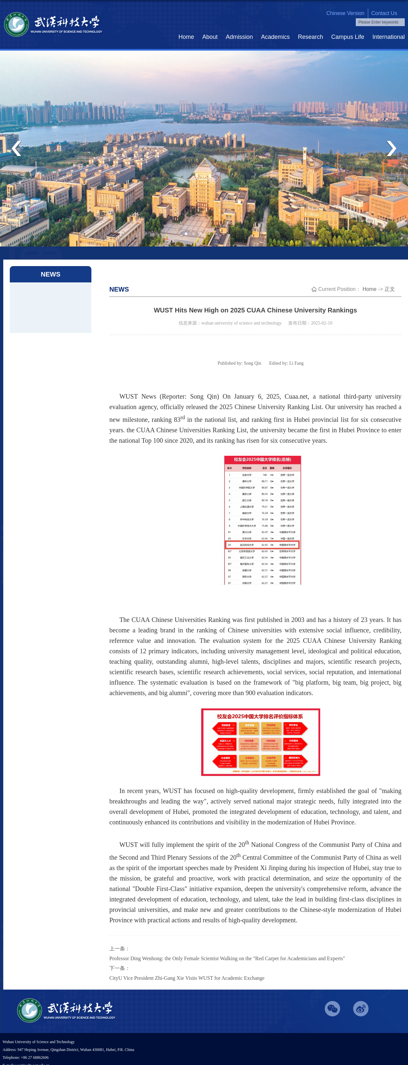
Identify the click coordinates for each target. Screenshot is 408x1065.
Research (310, 37)
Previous (17, 148)
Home (186, 37)
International (388, 37)
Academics (275, 37)
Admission (239, 37)
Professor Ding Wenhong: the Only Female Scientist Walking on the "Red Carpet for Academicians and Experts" (227, 958)
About (210, 37)
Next (391, 148)
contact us (384, 13)
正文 (389, 289)
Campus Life (347, 37)
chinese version (345, 13)
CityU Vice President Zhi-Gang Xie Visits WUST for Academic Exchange (186, 978)
